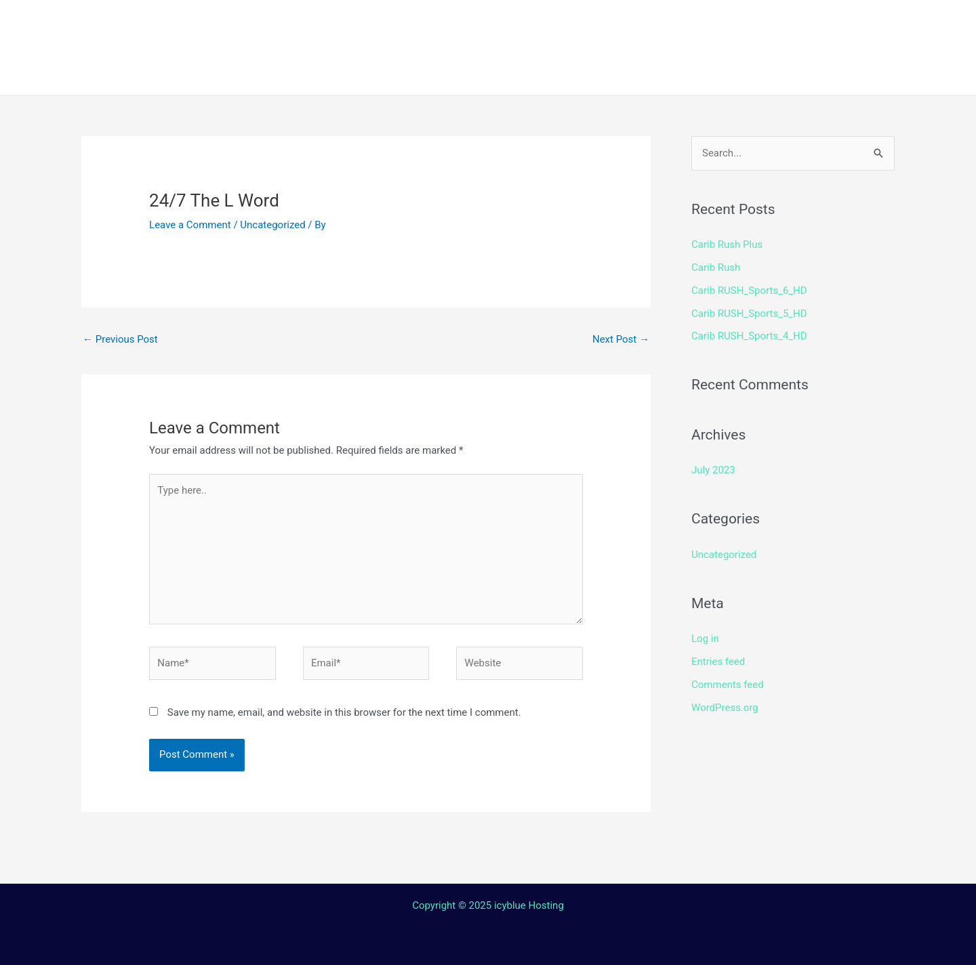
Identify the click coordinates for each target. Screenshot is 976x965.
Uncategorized (272, 225)
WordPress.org (724, 708)
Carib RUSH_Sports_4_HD (749, 336)
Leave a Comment (190, 225)
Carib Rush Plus (726, 244)
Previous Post (120, 339)
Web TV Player (660, 71)
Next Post (620, 339)
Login (573, 71)
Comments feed (727, 685)
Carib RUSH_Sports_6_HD (749, 290)
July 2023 (713, 470)
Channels (384, 23)
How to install (482, 23)
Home (312, 23)
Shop (699, 23)
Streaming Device (605, 23)
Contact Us (498, 71)
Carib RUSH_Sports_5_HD (749, 313)
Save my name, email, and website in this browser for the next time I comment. (344, 712)
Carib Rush (715, 267)
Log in (705, 638)
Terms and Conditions (359, 71)
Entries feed (718, 662)
